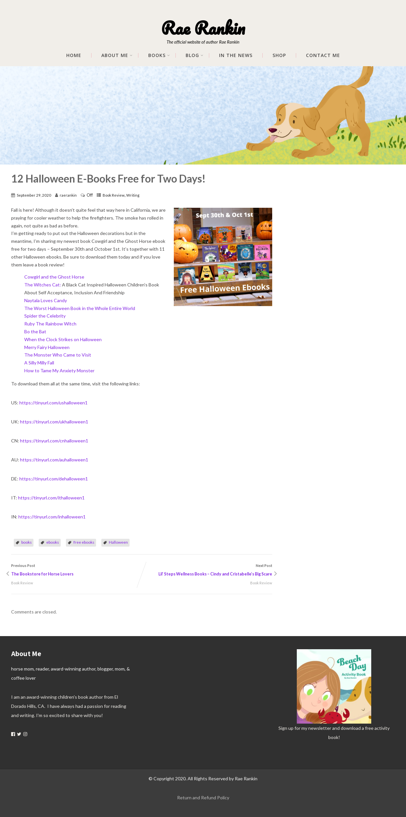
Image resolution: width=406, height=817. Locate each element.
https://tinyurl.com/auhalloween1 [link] (54, 459)
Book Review (114, 195)
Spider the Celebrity (45, 316)
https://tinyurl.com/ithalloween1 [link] (51, 497)
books (26, 542)
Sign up (286, 728)
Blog (195, 55)
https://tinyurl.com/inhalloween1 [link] (52, 516)
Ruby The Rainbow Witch (50, 323)
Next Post (207, 570)
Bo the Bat (35, 331)
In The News (236, 55)
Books (159, 55)
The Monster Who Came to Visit (57, 355)
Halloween (118, 542)
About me (117, 55)
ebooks (52, 542)
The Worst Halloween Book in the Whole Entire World (79, 308)
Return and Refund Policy (203, 797)
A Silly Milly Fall (39, 362)
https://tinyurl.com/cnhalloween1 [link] (54, 440)
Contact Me (323, 55)
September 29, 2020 (34, 195)
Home (73, 55)
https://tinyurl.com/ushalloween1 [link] (53, 402)
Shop (279, 55)
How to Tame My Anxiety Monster (59, 370)
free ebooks (83, 542)
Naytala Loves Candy (45, 300)
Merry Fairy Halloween (47, 347)
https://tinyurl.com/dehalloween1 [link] (53, 478)
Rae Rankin (203, 27)
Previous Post (76, 570)
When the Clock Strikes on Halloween (63, 339)
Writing (132, 195)
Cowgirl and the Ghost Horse (54, 277)
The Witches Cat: (43, 284)
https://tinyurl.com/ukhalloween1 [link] (54, 421)
